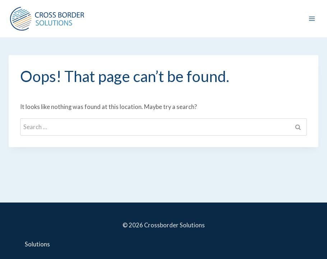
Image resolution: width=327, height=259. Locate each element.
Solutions (37, 244)
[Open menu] (311, 18)
